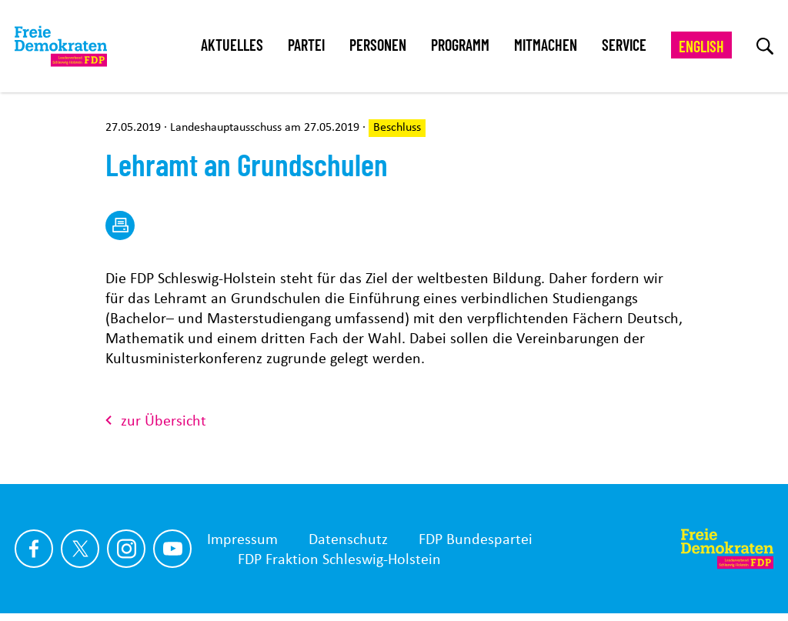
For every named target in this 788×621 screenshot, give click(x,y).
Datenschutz (348, 538)
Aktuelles (232, 44)
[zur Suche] (764, 46)
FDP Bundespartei (476, 538)
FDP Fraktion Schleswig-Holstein (339, 558)
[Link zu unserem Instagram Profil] (126, 548)
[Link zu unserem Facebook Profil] (34, 548)
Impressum (242, 538)
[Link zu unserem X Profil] (80, 548)
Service (624, 44)
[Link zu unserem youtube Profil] (172, 548)
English (701, 46)
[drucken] (120, 225)
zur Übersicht (155, 420)
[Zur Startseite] (727, 549)
